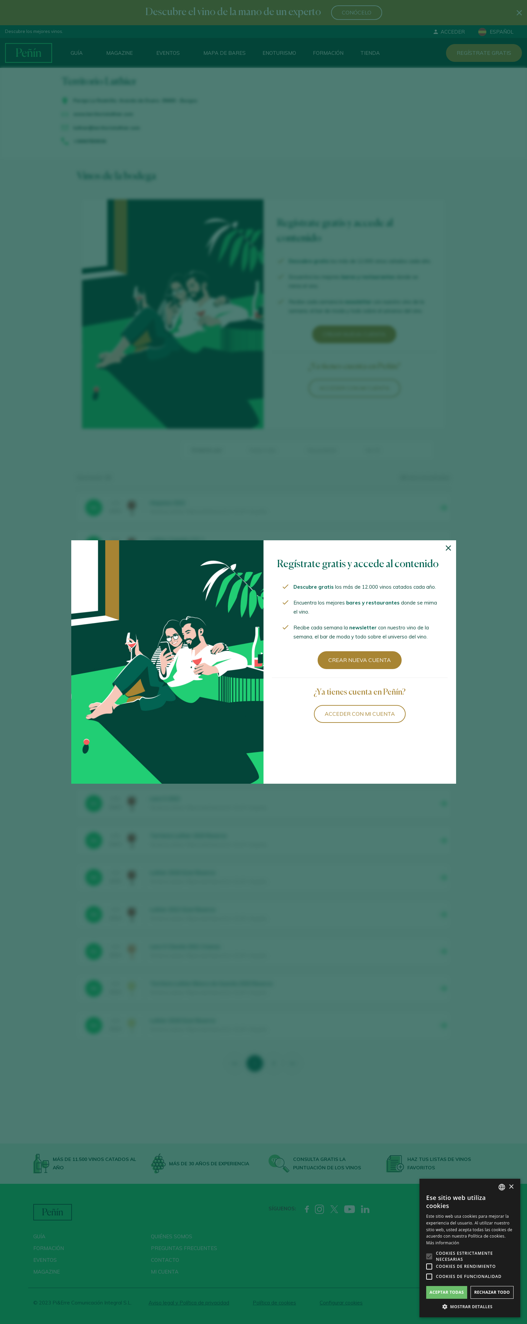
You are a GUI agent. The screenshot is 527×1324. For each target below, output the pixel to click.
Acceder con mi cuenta (360, 713)
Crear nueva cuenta (359, 660)
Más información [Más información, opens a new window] (442, 1243)
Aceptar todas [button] (447, 1292)
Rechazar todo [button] (492, 1292)
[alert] (469, 1248)
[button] (470, 1307)
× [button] (511, 1187)
